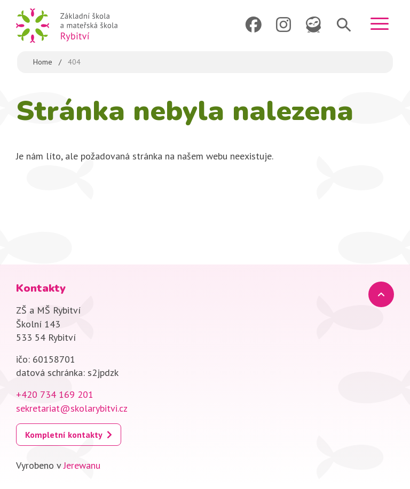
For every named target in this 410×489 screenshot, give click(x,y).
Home (42, 62)
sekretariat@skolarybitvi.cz (72, 408)
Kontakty (41, 288)
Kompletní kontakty (63, 434)
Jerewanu (82, 465)
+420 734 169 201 (54, 394)
